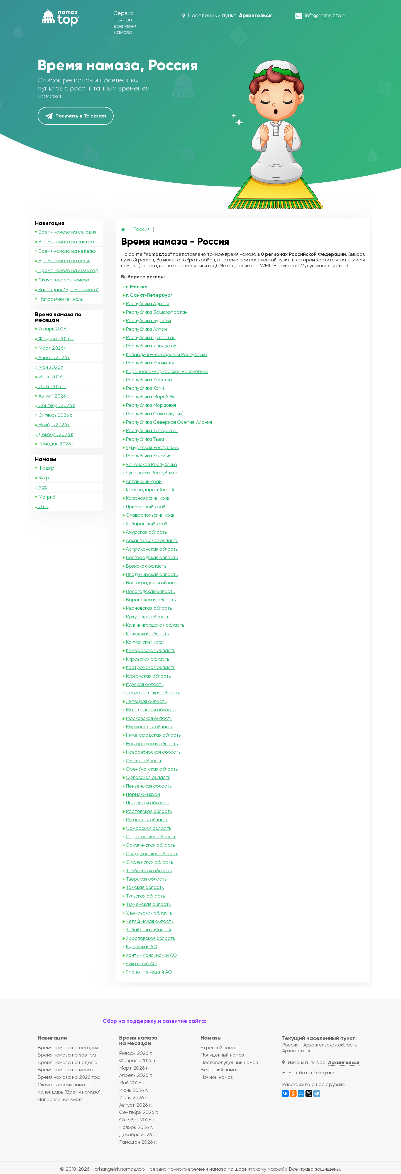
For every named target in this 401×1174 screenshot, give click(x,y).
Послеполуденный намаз (229, 1062)
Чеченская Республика (151, 464)
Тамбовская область (149, 870)
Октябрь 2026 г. (53, 415)
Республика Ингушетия (151, 346)
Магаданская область (150, 709)
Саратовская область (151, 836)
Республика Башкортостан (156, 312)
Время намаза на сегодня (65, 232)
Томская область (145, 887)
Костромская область (150, 667)
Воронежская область (151, 599)
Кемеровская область (150, 650)
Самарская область (148, 828)
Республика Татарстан (152, 430)
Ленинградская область (153, 692)
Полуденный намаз (222, 1055)
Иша (41, 506)
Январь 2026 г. (52, 329)
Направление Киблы (59, 299)
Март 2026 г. (51, 348)
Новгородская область (152, 743)
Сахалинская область (150, 845)
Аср (41, 487)
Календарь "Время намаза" (67, 289)
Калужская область (147, 633)
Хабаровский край (146, 523)
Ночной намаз (216, 1077)
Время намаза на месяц (63, 260)
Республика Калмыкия (150, 363)
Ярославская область (150, 938)
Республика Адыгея (147, 303)
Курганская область (148, 676)
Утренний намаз (219, 1047)
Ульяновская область (149, 913)
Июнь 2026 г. (50, 376)
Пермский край (143, 794)
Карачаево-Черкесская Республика (167, 371)
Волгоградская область (152, 582)
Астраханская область (152, 549)
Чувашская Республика (151, 473)
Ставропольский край (150, 515)
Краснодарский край (150, 489)
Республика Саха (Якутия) (155, 413)
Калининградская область (155, 625)
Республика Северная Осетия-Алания (169, 422)
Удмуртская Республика (152, 447)
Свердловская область (152, 853)
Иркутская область (147, 616)
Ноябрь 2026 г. (52, 424)
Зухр (42, 478)
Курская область (144, 684)
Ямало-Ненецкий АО (149, 972)
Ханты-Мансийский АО (151, 955)
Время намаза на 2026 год (66, 270)
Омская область (144, 760)
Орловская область (148, 777)
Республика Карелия (149, 380)
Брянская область (146, 566)
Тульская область (145, 896)
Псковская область (147, 802)
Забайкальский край (148, 929)
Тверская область (146, 879)
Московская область (149, 718)
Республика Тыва (145, 439)
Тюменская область (148, 904)
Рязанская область (147, 819)
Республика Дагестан (150, 337)
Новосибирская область (153, 752)
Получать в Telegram (75, 116)
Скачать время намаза (62, 280)
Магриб (45, 497)
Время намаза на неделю (65, 251)
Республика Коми (145, 388)
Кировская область (147, 659)
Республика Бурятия (148, 320)
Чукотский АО (141, 963)
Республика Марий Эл (150, 396)
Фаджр (44, 468)
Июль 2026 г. (50, 386)
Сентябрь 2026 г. (55, 405)
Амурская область (146, 532)
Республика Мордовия (151, 405)
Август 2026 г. (52, 396)
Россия (141, 229)
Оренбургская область (152, 769)
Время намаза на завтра (64, 241)
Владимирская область (152, 574)
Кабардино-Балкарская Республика (166, 354)
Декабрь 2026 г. (54, 434)
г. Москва (137, 287)
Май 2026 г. (49, 367)
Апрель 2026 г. (52, 357)
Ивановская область (149, 608)
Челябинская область (149, 921)
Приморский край (145, 506)
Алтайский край (144, 481)
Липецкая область (146, 701)
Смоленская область (149, 862)
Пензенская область (149, 786)
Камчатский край (145, 642)
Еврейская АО (141, 946)
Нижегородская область (153, 735)
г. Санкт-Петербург (149, 295)
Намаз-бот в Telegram (308, 1072)
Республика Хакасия (148, 456)
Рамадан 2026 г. (54, 444)
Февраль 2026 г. (54, 338)
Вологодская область (150, 591)
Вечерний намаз (219, 1069)
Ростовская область (149, 811)
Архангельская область (152, 540)
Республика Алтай (146, 329)
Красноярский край (148, 498)
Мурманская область (149, 726)
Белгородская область (152, 557)
